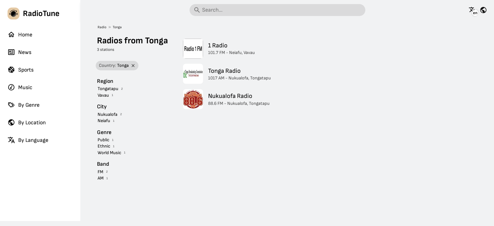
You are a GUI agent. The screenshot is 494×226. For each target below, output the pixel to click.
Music (20, 87)
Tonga (117, 27)
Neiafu (104, 120)
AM (101, 178)
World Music (109, 152)
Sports (21, 69)
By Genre (24, 105)
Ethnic (104, 146)
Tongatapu (108, 88)
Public (103, 140)
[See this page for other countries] (483, 10)
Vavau (103, 95)
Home (20, 34)
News (19, 52)
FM (100, 172)
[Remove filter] (133, 66)
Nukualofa (107, 114)
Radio (102, 27)
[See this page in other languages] (472, 10)
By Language (28, 140)
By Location (27, 122)
